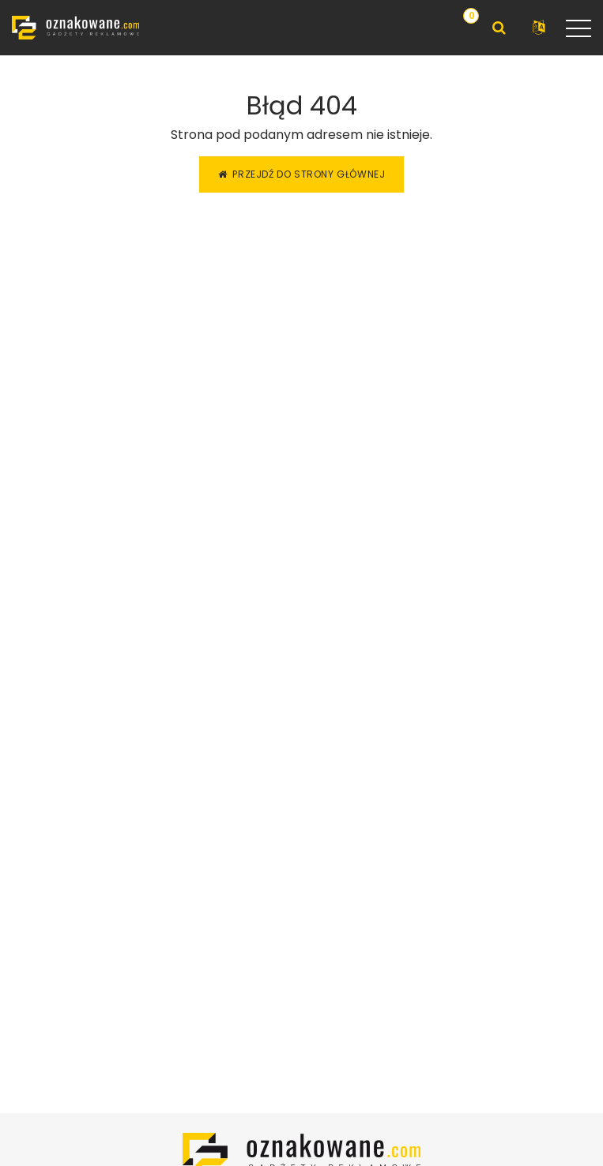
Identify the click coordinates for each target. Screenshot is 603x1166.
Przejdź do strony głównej (302, 174)
